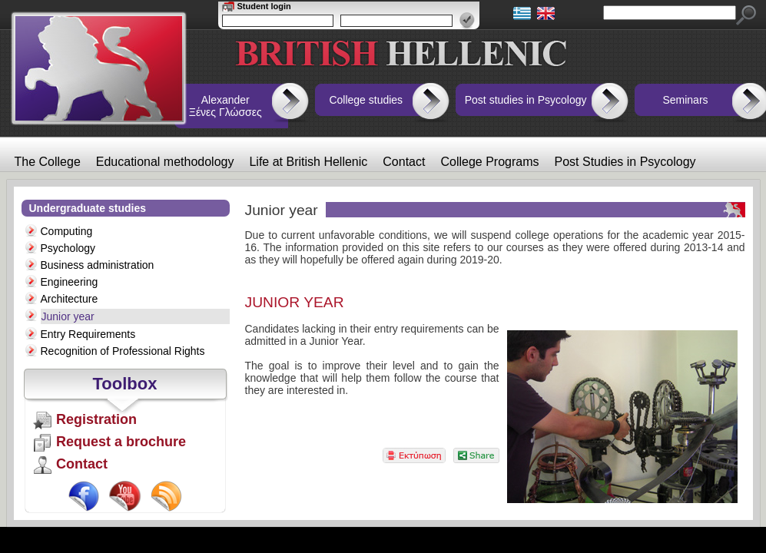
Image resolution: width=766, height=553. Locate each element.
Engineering (69, 282)
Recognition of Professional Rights (123, 351)
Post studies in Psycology (526, 100)
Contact (404, 161)
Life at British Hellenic (308, 161)
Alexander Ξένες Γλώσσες (225, 106)
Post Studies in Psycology (625, 161)
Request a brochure (121, 441)
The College (48, 161)
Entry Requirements (88, 334)
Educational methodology (165, 161)
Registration (96, 419)
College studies (366, 100)
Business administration (97, 265)
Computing (67, 231)
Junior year (68, 316)
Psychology (68, 248)
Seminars (685, 100)
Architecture (69, 299)
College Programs (489, 161)
